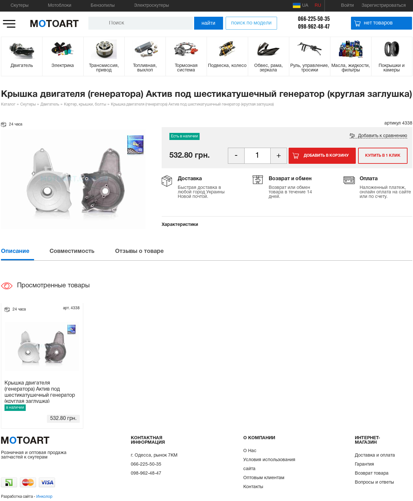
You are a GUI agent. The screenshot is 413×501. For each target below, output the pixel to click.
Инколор (44, 496)
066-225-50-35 (314, 19)
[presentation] (25, 251)
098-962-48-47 (314, 26)
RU (318, 6)
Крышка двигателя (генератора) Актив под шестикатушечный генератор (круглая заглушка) (39, 392)
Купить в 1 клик (382, 155)
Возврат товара (372, 473)
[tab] (25, 251)
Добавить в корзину (326, 155)
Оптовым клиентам (263, 478)
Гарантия (364, 464)
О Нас (249, 451)
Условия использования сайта (269, 464)
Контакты (253, 487)
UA (300, 5)
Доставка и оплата (375, 455)
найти (208, 23)
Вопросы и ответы (374, 482)
